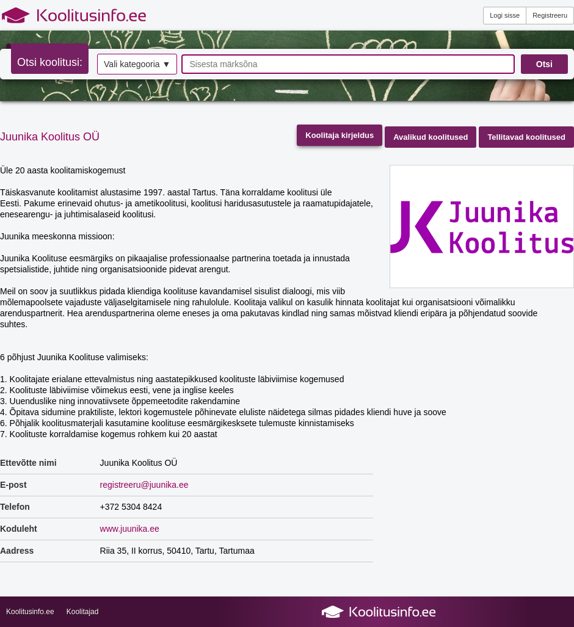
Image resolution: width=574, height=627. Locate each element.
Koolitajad (83, 611)
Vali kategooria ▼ (137, 64)
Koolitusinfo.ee (30, 611)
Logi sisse (505, 15)
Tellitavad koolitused (526, 137)
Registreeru (549, 15)
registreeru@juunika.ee (144, 485)
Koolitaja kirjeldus (339, 135)
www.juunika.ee (129, 529)
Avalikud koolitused (430, 137)
